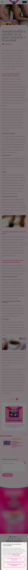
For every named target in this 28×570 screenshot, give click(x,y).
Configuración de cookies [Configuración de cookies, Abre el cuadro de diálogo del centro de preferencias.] (14, 565)
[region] (14, 556)
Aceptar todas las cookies (14, 559)
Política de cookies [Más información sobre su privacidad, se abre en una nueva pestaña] (16, 554)
